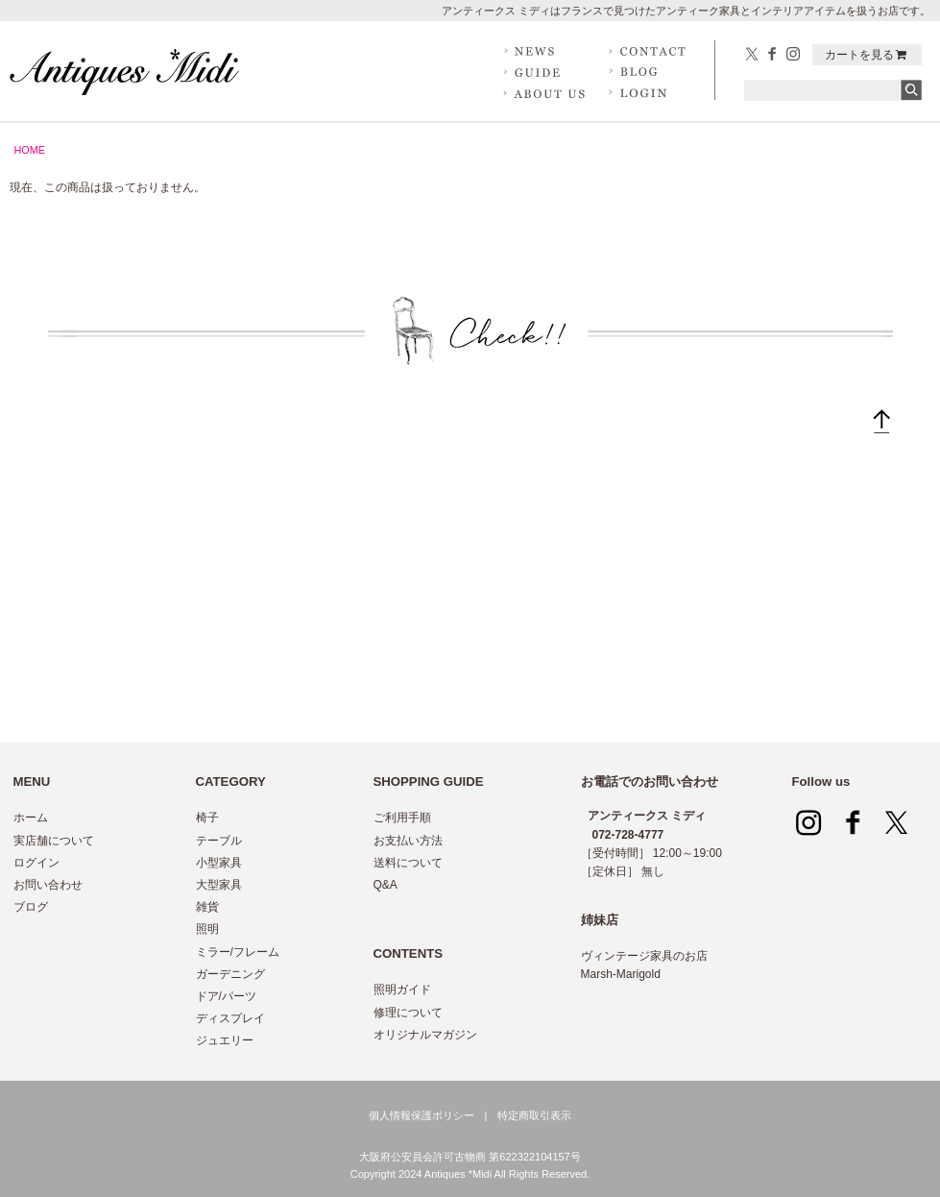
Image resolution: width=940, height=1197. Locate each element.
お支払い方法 (408, 840)
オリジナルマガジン (425, 1034)
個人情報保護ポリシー (421, 1115)
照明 (207, 929)
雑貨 (207, 907)
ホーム (30, 817)
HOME (29, 150)
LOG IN (651, 92)
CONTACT (651, 51)
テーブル (219, 840)
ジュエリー (224, 1040)
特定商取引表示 (534, 1115)
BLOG (651, 72)
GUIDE (545, 72)
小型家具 (219, 862)
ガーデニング (230, 974)
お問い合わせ (48, 885)
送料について (408, 862)
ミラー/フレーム (237, 952)
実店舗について (53, 840)
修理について (408, 1012)
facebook (773, 54)
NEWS (545, 51)
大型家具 (219, 885)
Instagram (793, 54)
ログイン (36, 862)
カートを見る (866, 54)
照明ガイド (402, 989)
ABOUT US (545, 92)
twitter (752, 54)
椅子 (207, 817)
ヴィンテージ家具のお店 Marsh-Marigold (644, 965)
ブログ (30, 907)
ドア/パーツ (226, 996)
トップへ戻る (881, 425)
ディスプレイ (230, 1018)
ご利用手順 (402, 817)
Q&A (386, 885)
